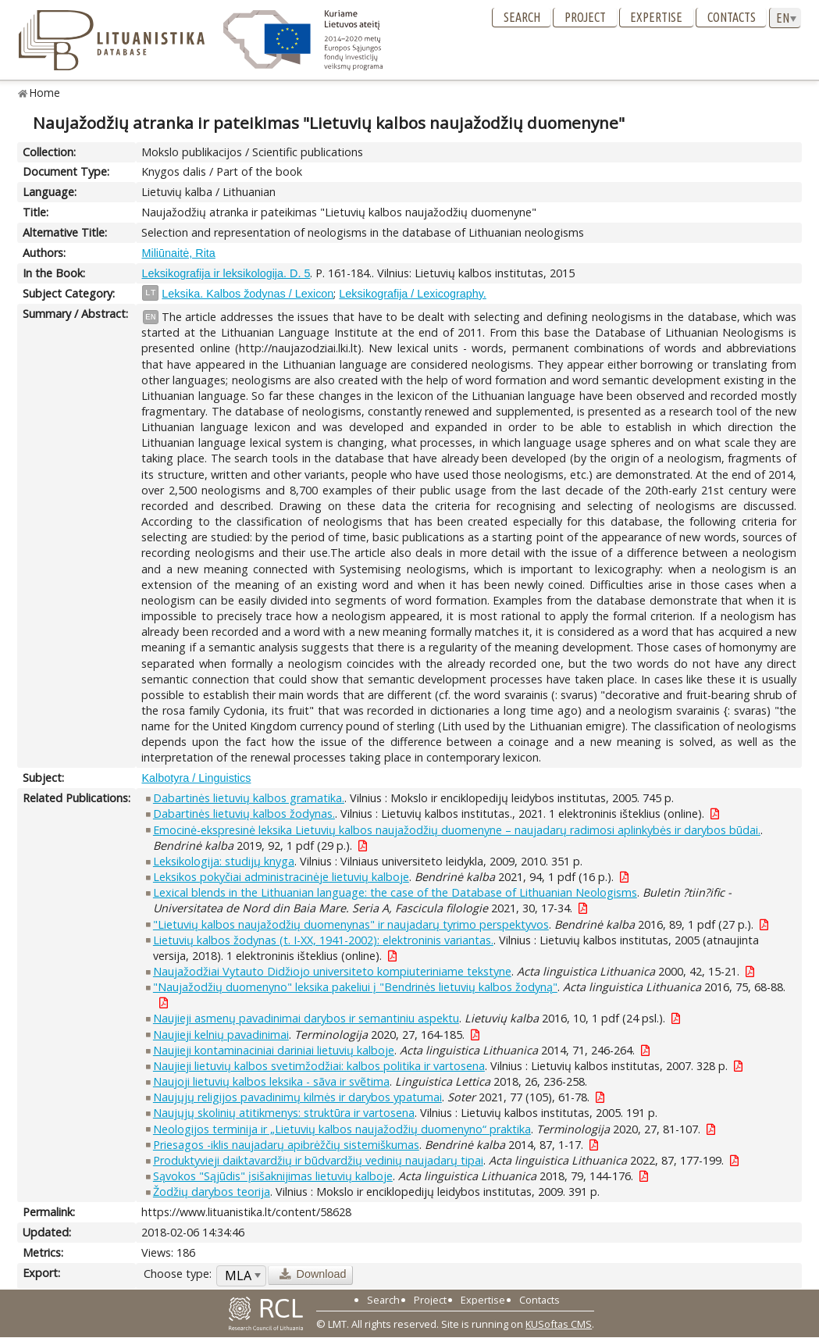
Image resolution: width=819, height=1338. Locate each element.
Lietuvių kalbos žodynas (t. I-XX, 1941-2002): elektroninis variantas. (323, 940)
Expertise (656, 17)
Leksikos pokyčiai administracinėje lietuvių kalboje (281, 876)
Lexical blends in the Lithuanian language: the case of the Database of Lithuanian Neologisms (395, 892)
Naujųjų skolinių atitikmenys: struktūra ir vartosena (284, 1112)
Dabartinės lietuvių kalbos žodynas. (244, 813)
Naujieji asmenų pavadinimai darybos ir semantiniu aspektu (306, 1018)
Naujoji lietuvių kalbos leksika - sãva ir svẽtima (271, 1081)
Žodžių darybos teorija (211, 1191)
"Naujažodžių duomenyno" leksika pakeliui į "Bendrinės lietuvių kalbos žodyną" (355, 986)
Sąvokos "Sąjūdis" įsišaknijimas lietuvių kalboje (273, 1176)
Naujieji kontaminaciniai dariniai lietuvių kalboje (273, 1050)
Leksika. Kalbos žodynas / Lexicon (247, 293)
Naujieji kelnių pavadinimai (221, 1034)
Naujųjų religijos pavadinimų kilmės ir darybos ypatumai (297, 1097)
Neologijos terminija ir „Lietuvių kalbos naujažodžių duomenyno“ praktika (342, 1129)
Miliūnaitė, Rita (178, 253)
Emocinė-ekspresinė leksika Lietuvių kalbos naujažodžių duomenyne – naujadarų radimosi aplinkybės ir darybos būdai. (456, 829)
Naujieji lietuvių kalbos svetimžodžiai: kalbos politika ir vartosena (319, 1065)
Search (522, 17)
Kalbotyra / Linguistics (196, 778)
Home (45, 92)
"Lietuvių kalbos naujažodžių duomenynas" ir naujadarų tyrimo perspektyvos (351, 924)
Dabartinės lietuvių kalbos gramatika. (248, 797)
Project (585, 17)
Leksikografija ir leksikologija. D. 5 (225, 273)
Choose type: (178, 1273)
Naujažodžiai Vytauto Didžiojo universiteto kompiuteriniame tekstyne (332, 971)
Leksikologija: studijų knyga (223, 861)
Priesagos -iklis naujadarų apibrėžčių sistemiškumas (286, 1144)
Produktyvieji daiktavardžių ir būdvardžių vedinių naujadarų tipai (318, 1160)
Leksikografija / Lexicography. (412, 293)
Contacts (731, 17)
